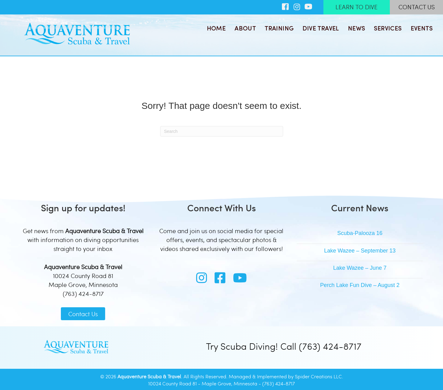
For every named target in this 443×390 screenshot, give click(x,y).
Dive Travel (321, 28)
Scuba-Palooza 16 (359, 233)
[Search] (221, 131)
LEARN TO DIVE (356, 6)
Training (279, 28)
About (245, 28)
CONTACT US (416, 6)
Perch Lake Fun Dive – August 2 (359, 285)
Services (387, 28)
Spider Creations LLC (318, 376)
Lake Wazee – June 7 (359, 268)
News (356, 28)
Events (422, 28)
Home (216, 28)
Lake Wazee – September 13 (359, 251)
